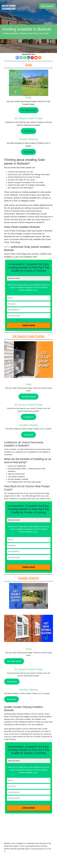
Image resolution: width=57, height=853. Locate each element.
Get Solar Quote (28, 110)
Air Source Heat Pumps (28, 118)
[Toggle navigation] (37, 6)
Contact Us (28, 131)
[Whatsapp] (24, 57)
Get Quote (28, 152)
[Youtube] (36, 57)
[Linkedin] (28, 57)
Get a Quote (47, 6)
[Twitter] (21, 57)
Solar (28, 97)
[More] (39, 57)
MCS (7, 246)
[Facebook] (17, 57)
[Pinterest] (32, 57)
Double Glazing (28, 139)
